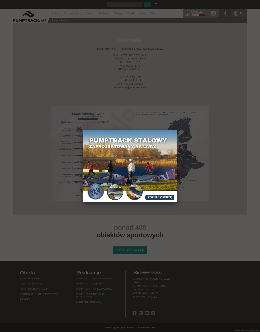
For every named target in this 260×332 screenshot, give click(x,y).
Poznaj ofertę (160, 197)
